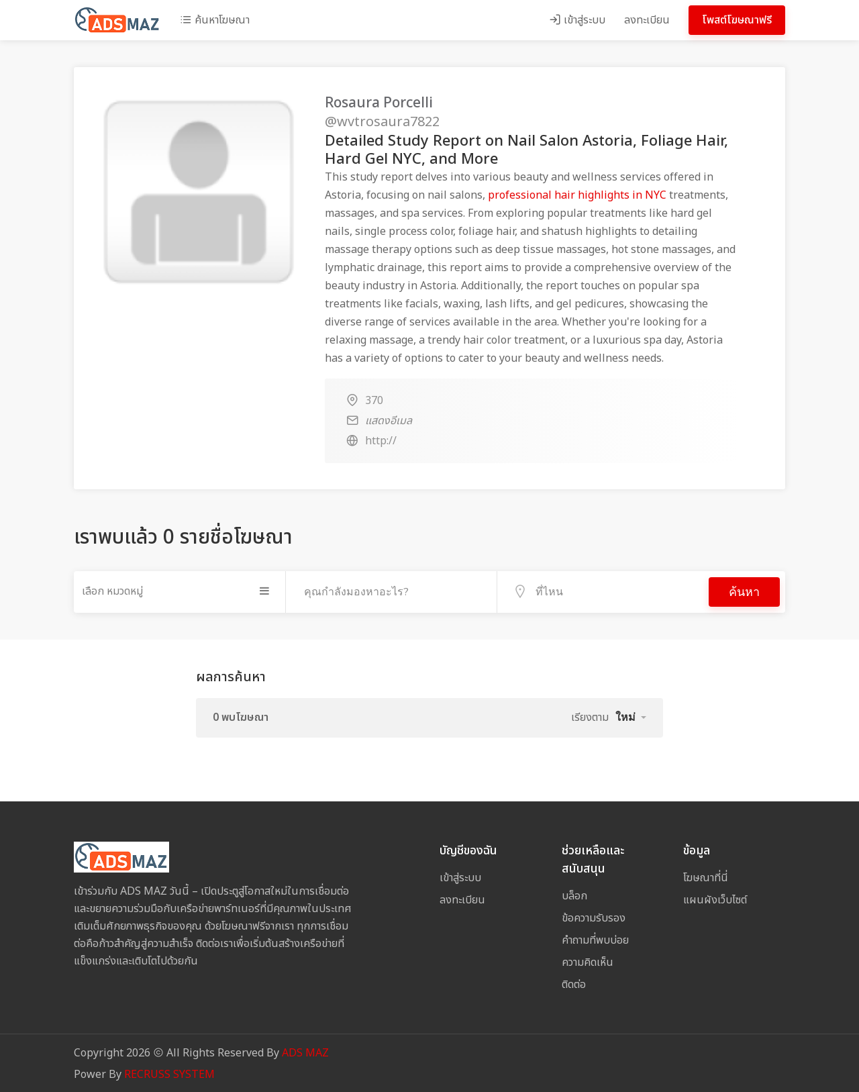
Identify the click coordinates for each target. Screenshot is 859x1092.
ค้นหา (744, 591)
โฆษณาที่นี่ (705, 876)
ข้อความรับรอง (593, 917)
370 (374, 401)
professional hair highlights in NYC (577, 195)
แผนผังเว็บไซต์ (715, 899)
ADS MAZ (305, 1052)
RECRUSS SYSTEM (169, 1073)
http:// (381, 441)
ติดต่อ (574, 983)
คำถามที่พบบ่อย (595, 939)
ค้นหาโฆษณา (215, 20)
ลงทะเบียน (647, 20)
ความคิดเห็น (587, 961)
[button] (630, 716)
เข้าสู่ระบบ (577, 20)
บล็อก (574, 895)
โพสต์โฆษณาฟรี (737, 20)
